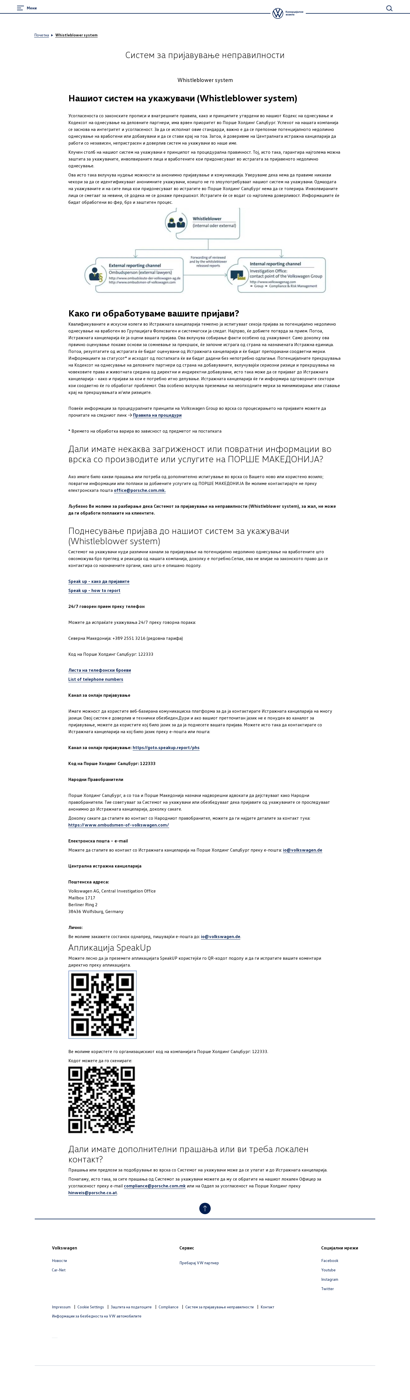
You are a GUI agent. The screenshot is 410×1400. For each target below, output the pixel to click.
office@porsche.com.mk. (140, 490)
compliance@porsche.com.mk (155, 1186)
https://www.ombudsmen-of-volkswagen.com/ (118, 825)
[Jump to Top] (205, 1208)
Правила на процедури (157, 415)
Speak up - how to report (94, 590)
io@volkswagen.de (302, 850)
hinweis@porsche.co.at (92, 1192)
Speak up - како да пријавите (99, 581)
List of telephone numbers (95, 679)
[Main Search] (389, 8)
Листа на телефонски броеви (99, 670)
